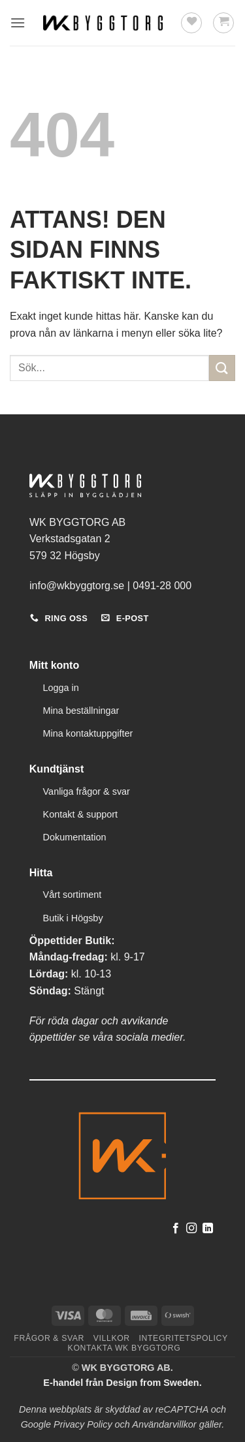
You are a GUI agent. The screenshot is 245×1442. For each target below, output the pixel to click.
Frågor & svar (49, 1338)
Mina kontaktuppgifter (88, 733)
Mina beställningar (81, 710)
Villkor (111, 1338)
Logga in (61, 688)
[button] (17, 22)
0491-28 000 (162, 585)
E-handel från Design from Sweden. (122, 1382)
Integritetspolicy (183, 1338)
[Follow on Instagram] (191, 1229)
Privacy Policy (83, 1424)
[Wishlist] (191, 22)
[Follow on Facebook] (176, 1229)
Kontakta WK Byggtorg (124, 1348)
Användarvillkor (164, 1424)
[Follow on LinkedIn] (208, 1229)
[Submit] (222, 367)
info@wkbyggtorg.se (76, 585)
